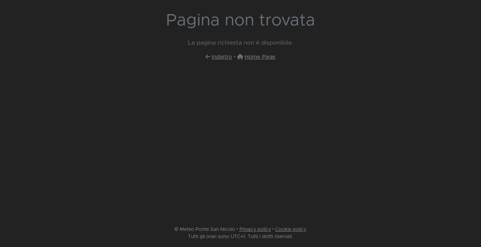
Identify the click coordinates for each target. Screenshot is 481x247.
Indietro (222, 57)
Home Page (260, 57)
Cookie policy (290, 229)
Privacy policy (255, 229)
